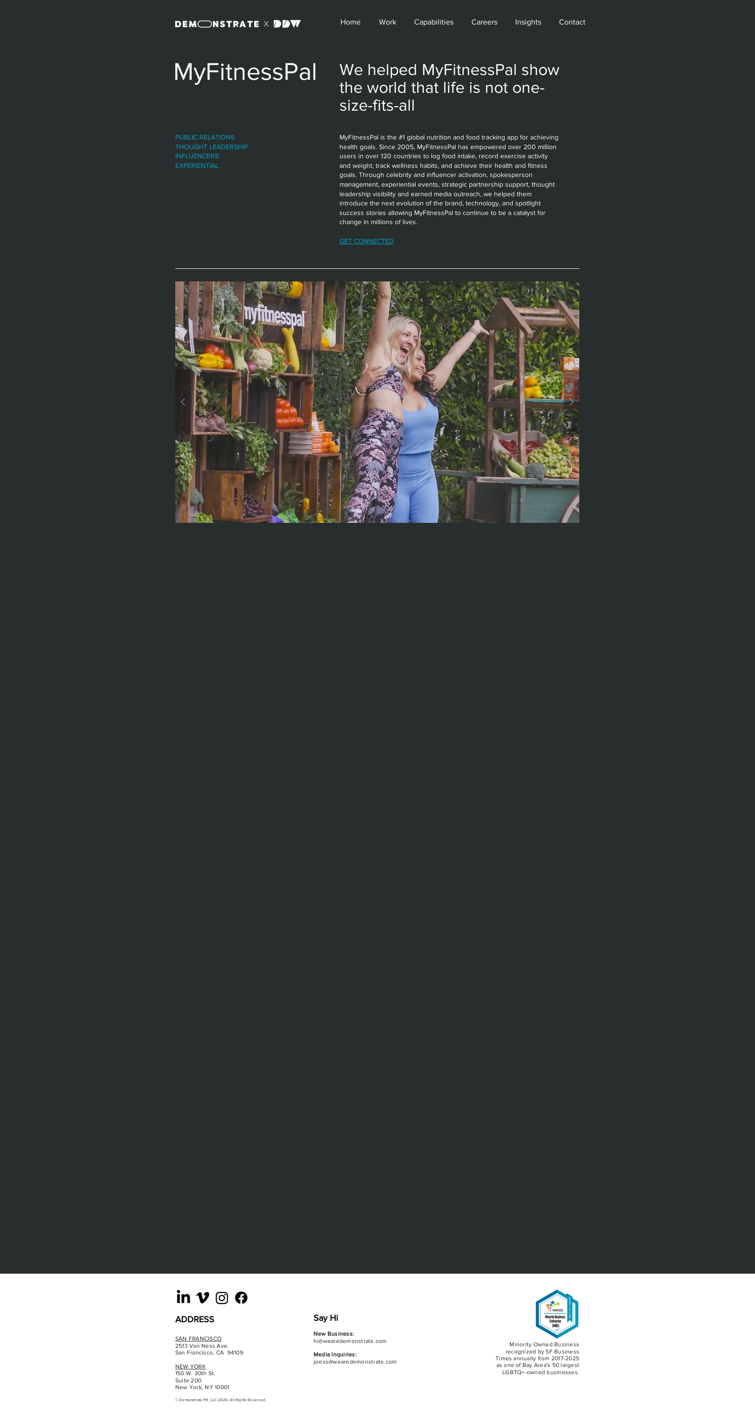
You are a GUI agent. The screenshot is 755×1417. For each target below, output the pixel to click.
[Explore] (288, 22)
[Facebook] (241, 1298)
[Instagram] (222, 1298)
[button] (377, 402)
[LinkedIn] (183, 1298)
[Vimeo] (203, 1298)
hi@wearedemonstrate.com (350, 1341)
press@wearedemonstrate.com (355, 1361)
